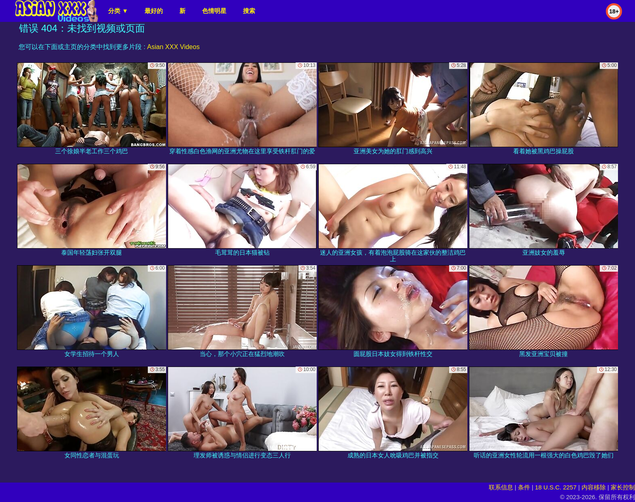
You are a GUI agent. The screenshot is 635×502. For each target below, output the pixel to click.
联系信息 (501, 487)
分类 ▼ (118, 10)
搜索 (249, 10)
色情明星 (214, 10)
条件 (524, 487)
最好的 (154, 10)
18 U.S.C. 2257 (556, 487)
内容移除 (594, 487)
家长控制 (623, 487)
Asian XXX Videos (173, 46)
